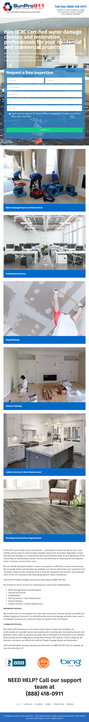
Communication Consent (59, 114)
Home (18, 704)
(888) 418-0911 (44, 693)
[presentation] (24, 123)
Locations (39, 704)
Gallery (48, 704)
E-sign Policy (25, 116)
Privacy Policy (42, 114)
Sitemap (70, 704)
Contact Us (27, 704)
